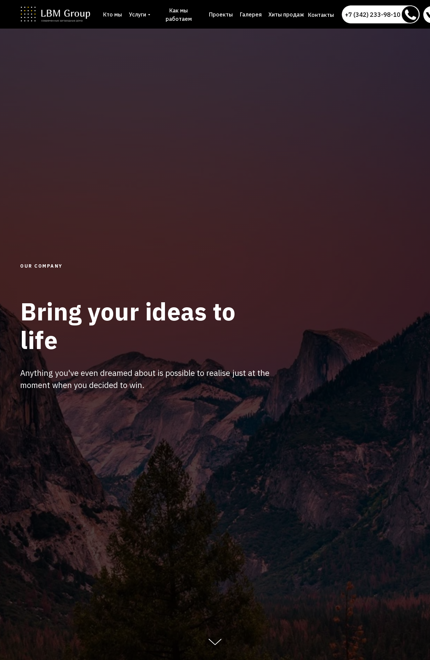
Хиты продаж (286, 14)
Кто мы (112, 14)
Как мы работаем (179, 14)
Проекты (221, 14)
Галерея (251, 14)
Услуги (137, 14)
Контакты (321, 14)
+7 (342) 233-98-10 (372, 14)
